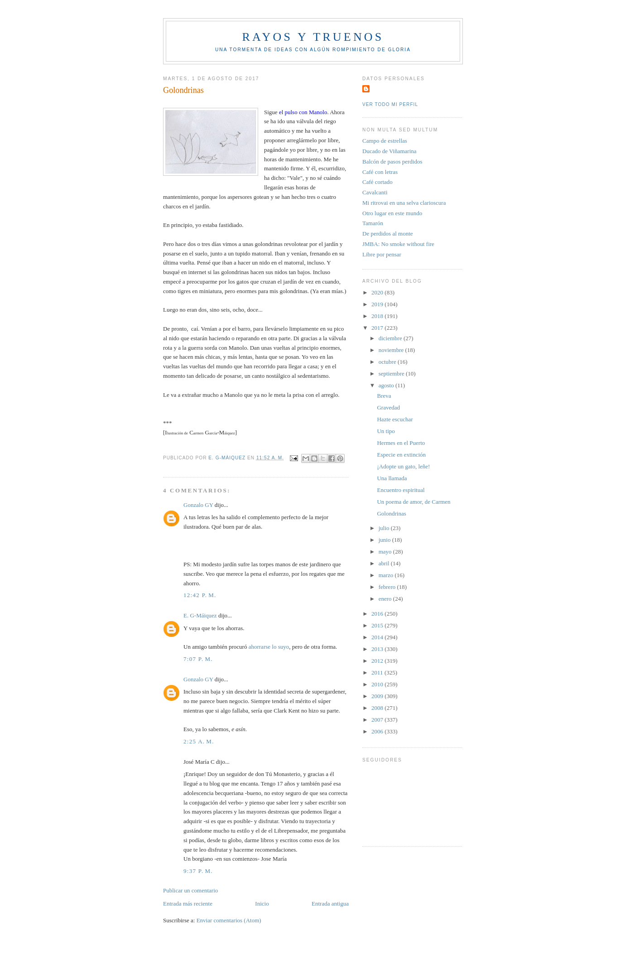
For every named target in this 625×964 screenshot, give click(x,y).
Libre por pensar (381, 254)
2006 (378, 731)
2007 (378, 719)
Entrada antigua (330, 903)
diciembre (391, 338)
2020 (378, 292)
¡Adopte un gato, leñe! (403, 466)
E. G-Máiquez (200, 615)
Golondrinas (391, 513)
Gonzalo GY (198, 504)
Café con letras (380, 172)
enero (386, 598)
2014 (378, 637)
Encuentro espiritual (400, 490)
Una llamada (392, 478)
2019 (378, 304)
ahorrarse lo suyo (269, 646)
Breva (384, 395)
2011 (378, 672)
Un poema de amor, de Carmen (413, 501)
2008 (378, 707)
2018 (378, 316)
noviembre (392, 350)
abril (385, 563)
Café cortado (377, 181)
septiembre (392, 373)
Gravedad (388, 407)
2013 (378, 649)
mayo (386, 551)
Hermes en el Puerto (401, 442)
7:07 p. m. (198, 659)
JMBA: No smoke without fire (398, 244)
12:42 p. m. (199, 595)
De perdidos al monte (387, 233)
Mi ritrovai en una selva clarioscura (404, 202)
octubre (388, 361)
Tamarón (372, 223)
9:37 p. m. (198, 871)
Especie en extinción (401, 454)
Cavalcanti (375, 192)
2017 (378, 327)
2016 (378, 613)
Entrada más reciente (187, 903)
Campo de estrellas (384, 140)
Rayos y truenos (313, 36)
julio (385, 528)
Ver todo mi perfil (390, 104)
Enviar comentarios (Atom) (229, 920)
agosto (387, 385)
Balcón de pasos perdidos (392, 161)
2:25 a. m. (198, 741)
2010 (378, 684)
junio (385, 539)
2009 (378, 696)
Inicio (262, 903)
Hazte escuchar (395, 419)
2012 (378, 660)
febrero (388, 586)
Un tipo (385, 431)
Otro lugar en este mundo (392, 213)
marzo (387, 575)
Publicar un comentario (190, 890)
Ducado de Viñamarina (389, 151)
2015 (378, 625)
